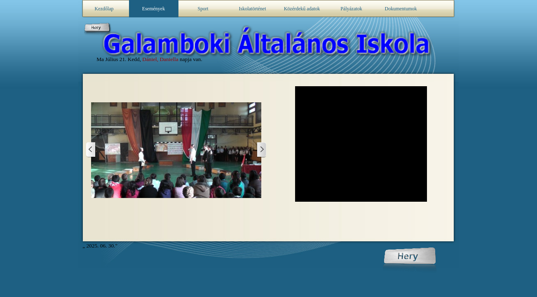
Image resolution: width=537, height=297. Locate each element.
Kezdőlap (104, 9)
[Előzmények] (261, 150)
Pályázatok (351, 9)
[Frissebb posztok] (91, 150)
